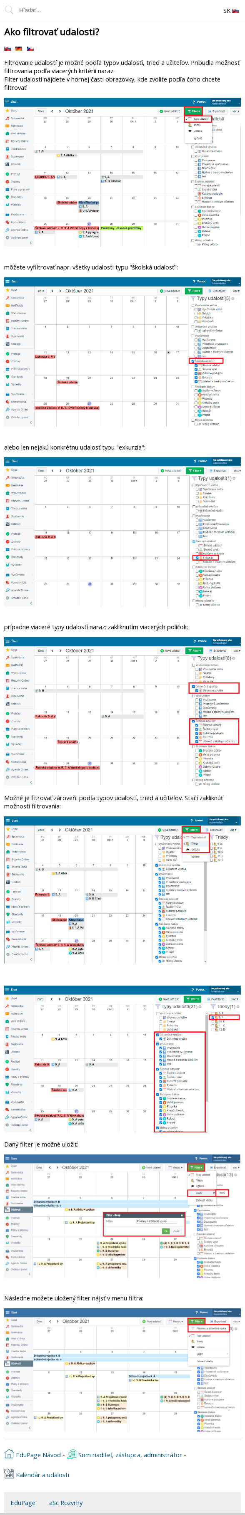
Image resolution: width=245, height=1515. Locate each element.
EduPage (22, 1502)
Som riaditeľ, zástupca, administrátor (124, 1454)
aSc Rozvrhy (65, 1502)
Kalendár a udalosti (36, 1474)
